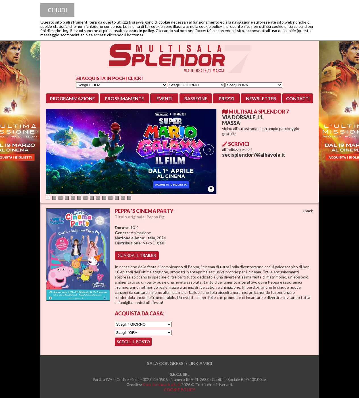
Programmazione (72, 98)
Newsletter (261, 98)
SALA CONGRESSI (166, 363)
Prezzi (226, 98)
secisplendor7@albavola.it (253, 155)
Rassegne (195, 98)
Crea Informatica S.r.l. (161, 384)
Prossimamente (124, 98)
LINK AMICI (200, 363)
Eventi (164, 98)
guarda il (137, 255)
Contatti (298, 98)
